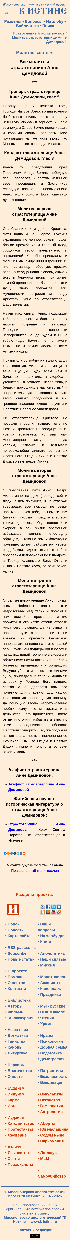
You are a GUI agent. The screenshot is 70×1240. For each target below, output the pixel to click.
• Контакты (15, 988)
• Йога (11, 1106)
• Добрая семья (53, 1047)
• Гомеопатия (50, 1106)
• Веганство (49, 1100)
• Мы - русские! (52, 1006)
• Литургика (16, 1053)
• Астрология (50, 1112)
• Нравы (45, 1035)
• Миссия (46, 965)
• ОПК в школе (51, 1012)
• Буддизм (14, 1088)
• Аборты (46, 1123)
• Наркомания (51, 1141)
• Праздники (49, 994)
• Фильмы (14, 1012)
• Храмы (46, 1024)
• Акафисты (49, 983)
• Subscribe (15, 953)
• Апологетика (51, 953)
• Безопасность (52, 1076)
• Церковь (14, 1065)
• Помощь (14, 977)
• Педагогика (50, 1053)
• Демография (51, 1059)
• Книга (44, 942)
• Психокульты (19, 1164)
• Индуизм (15, 1094)
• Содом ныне (51, 1135)
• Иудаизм (14, 1117)
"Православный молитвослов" (35, 871)
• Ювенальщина (53, 1129)
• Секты (12, 1158)
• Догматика (16, 1035)
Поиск (48, 26)
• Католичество (19, 1123)
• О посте (14, 1076)
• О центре (15, 983)
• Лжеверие (16, 1135)
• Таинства (15, 1041)
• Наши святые (52, 959)
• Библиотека (17, 1000)
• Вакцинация (50, 1082)
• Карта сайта (18, 936)
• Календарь (49, 988)
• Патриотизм (50, 1071)
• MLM (43, 1158)
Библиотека (27, 26)
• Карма (12, 1100)
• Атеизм (13, 1147)
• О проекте (16, 971)
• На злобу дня (52, 936)
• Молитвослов (52, 977)
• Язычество (17, 1153)
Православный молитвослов (39, 33)
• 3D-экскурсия (19, 1018)
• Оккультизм (50, 1094)
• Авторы (14, 1006)
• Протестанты (19, 1129)
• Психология (50, 1041)
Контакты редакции (35, 1230)
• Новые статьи (20, 959)
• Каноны (14, 1047)
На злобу (54, 21)
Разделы (12, 21)
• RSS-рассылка (20, 947)
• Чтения (46, 1018)
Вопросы (34, 21)
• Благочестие (18, 1071)
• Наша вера (16, 1029)
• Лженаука (48, 1153)
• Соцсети (14, 930)
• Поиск (12, 924)
